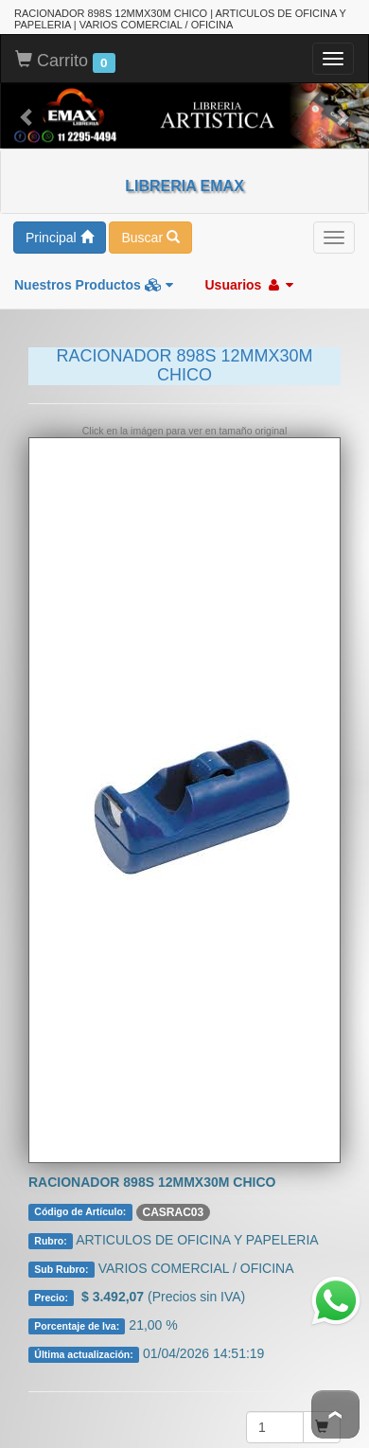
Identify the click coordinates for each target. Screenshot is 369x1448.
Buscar (150, 235)
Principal (60, 235)
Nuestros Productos (93, 283)
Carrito (65, 59)
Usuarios (248, 283)
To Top (335, 1414)
